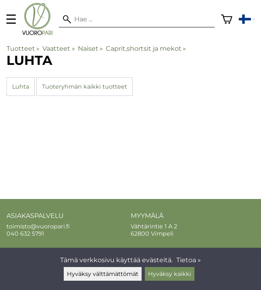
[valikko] (11, 19)
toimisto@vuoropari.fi (38, 226)
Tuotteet (23, 48)
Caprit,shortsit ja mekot (146, 48)
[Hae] (136, 19)
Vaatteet (58, 48)
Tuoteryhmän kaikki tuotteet (84, 86)
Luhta (20, 86)
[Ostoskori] (226, 19)
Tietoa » (188, 260)
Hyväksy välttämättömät (102, 274)
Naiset (90, 48)
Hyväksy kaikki (169, 274)
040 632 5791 (25, 233)
